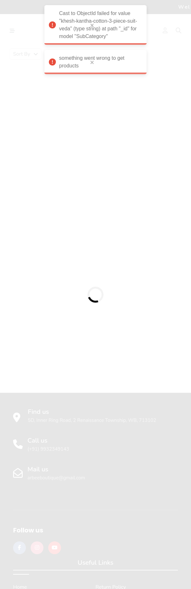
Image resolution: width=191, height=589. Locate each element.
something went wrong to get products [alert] (95, 61)
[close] (92, 22)
